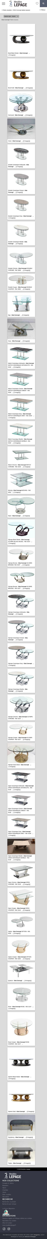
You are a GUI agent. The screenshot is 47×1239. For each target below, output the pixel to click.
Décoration (5, 1197)
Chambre (5, 1190)
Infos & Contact (7, 1223)
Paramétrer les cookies (9, 1221)
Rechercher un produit (9, 1202)
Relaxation (5, 1185)
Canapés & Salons (8, 1183)
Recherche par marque (9, 1204)
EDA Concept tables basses (21, 10)
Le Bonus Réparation (8, 1208)
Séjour (4, 1188)
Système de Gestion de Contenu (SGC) (26, 1235)
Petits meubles (7, 10)
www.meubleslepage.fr (9, 1225)
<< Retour (42, 10)
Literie (4, 1192)
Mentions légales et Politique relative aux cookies (17, 1218)
